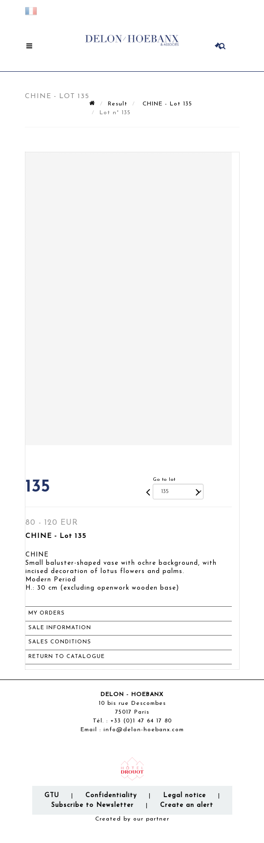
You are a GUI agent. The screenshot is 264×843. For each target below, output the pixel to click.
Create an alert (186, 805)
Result (117, 104)
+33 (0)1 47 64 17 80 (141, 721)
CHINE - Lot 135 (166, 104)
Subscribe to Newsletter (92, 805)
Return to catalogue (66, 656)
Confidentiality (111, 795)
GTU (51, 795)
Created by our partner (132, 819)
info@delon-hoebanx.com (143, 730)
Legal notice (184, 795)
